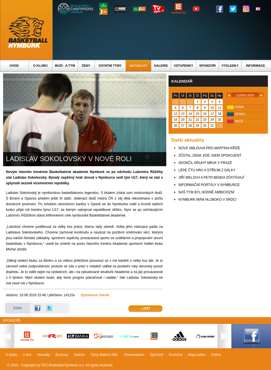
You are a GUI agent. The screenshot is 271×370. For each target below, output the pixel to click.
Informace (255, 65)
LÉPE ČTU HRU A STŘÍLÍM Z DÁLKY (206, 170)
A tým (27, 355)
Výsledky (230, 65)
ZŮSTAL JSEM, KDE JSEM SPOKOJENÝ (209, 155)
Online (216, 355)
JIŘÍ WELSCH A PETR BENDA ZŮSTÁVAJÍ (211, 177)
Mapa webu (197, 355)
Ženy (86, 65)
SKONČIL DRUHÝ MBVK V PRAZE (205, 163)
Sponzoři (207, 65)
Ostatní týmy (110, 65)
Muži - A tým (65, 65)
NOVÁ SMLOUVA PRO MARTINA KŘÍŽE (209, 148)
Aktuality (138, 65)
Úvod (14, 65)
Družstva (175, 355)
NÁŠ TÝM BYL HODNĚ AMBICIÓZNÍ (206, 192)
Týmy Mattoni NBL (104, 355)
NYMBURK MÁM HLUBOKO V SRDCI (207, 200)
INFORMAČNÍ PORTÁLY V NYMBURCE (209, 185)
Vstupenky (183, 65)
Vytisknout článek (94, 295)
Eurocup (62, 355)
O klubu (40, 65)
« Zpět (145, 308)
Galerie (161, 65)
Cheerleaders (134, 355)
